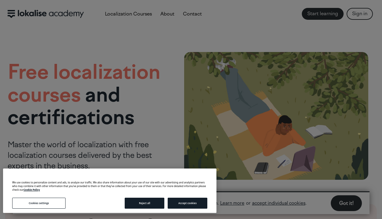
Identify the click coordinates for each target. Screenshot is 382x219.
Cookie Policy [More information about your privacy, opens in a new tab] (31, 189)
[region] (109, 191)
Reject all (144, 203)
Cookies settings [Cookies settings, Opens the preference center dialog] (39, 203)
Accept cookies (187, 203)
